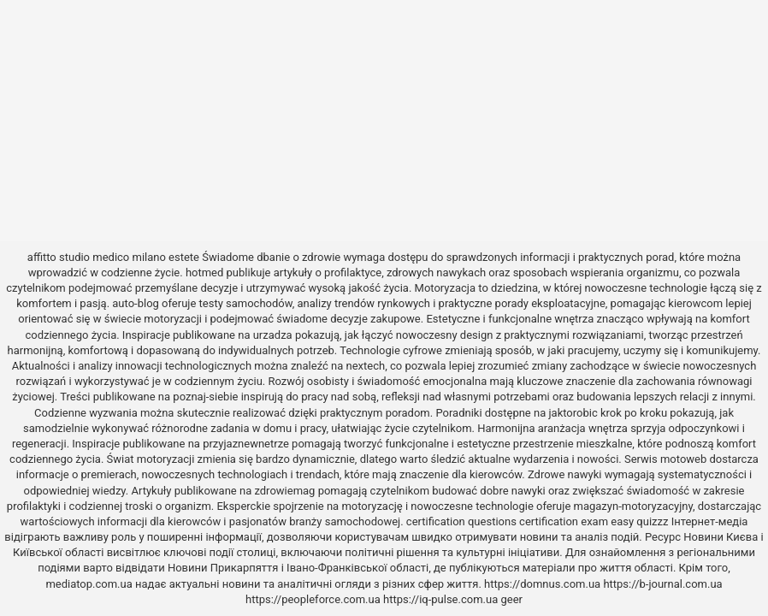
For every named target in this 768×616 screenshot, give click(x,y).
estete (183, 257)
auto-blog (135, 303)
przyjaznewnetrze (246, 443)
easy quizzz (639, 521)
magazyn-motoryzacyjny (633, 506)
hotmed (204, 272)
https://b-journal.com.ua (662, 584)
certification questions (461, 521)
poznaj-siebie (205, 396)
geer (511, 599)
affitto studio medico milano (96, 257)
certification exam (563, 521)
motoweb (683, 459)
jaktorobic (572, 412)
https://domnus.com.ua (542, 584)
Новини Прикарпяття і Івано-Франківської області (298, 567)
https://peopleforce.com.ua (313, 599)
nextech (366, 365)
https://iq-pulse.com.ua (440, 599)
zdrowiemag (284, 490)
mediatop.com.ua (88, 584)
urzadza (272, 335)
